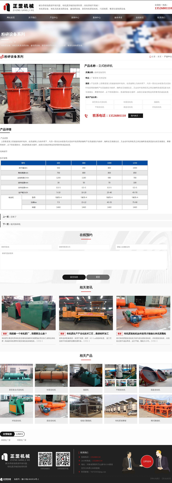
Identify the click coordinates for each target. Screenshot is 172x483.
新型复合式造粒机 (99, 102)
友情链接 (7, 434)
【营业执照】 (166, 479)
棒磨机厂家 (5, 440)
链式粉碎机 (16, 224)
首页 (160, 57)
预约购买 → (136, 116)
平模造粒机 (99, 107)
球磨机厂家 (21, 440)
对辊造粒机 (156, 107)
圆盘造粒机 (128, 107)
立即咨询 (147, 461)
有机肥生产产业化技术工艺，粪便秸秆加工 (88, 333)
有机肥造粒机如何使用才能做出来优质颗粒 (145, 333)
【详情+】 (40, 341)
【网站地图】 (154, 479)
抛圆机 (157, 102)
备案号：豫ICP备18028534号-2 (26, 479)
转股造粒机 (128, 102)
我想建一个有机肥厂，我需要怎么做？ (28, 333)
